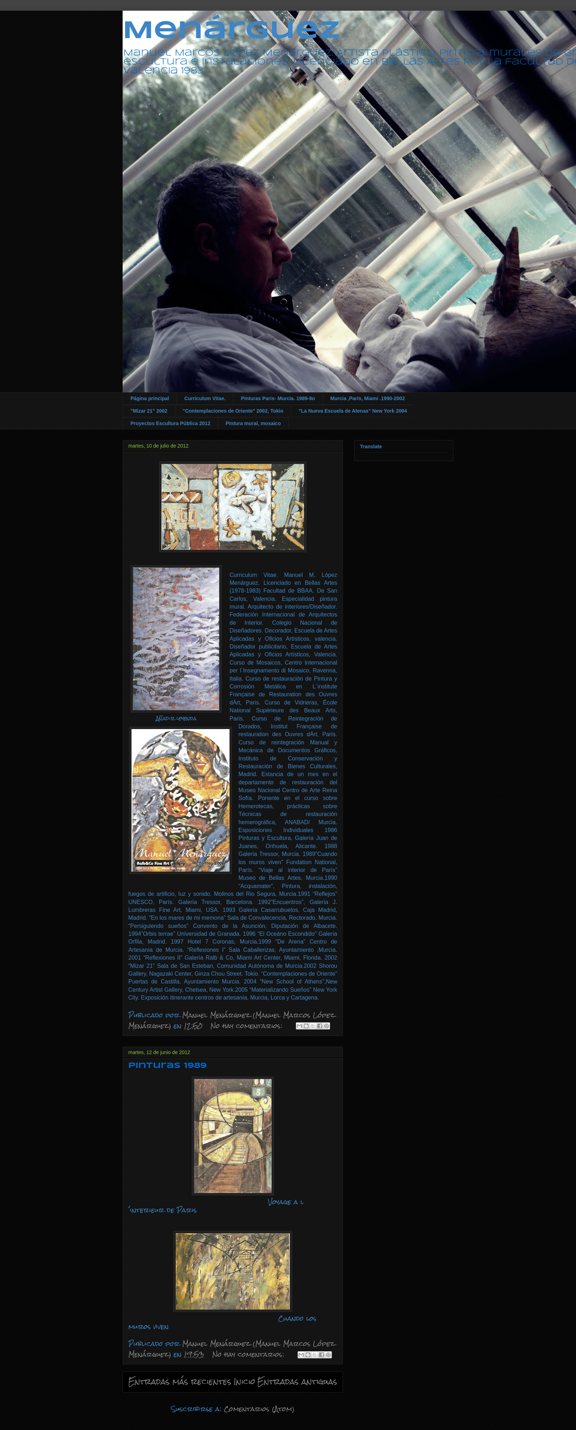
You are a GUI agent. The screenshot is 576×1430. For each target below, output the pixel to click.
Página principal (149, 398)
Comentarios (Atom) (259, 1408)
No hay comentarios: (248, 1025)
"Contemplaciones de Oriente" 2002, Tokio (233, 411)
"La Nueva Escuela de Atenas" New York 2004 (353, 411)
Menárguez (231, 31)
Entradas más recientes (179, 1382)
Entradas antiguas (297, 1382)
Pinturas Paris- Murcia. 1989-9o (278, 398)
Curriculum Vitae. (205, 398)
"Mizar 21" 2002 (149, 411)
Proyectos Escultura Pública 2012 (170, 423)
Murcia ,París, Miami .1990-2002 (367, 398)
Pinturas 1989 (167, 1066)
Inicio (244, 1382)
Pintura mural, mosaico (253, 423)
